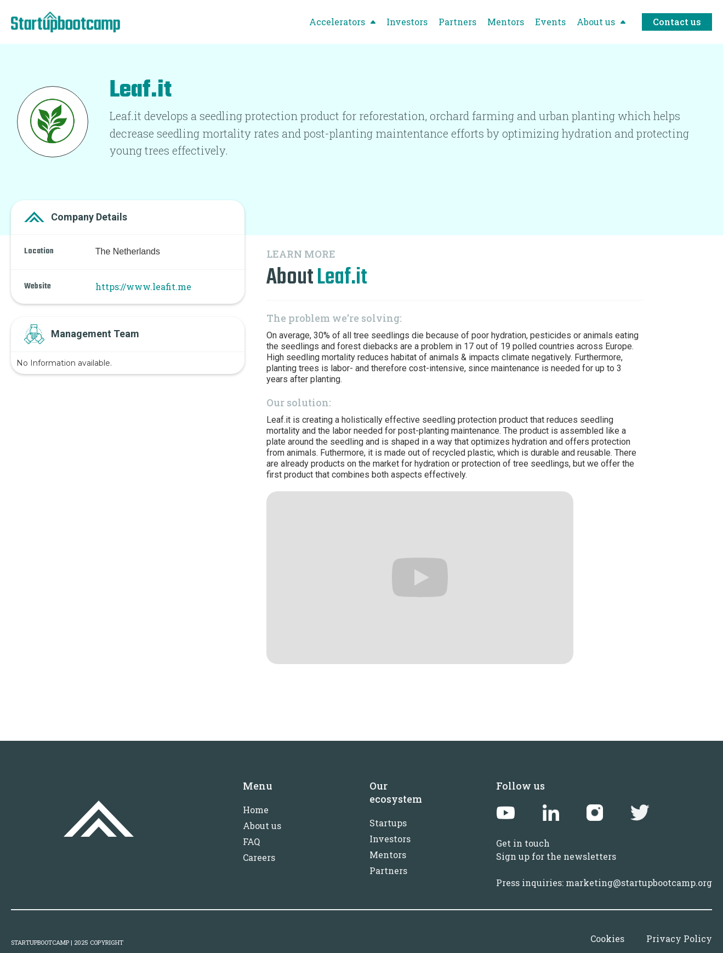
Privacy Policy (679, 938)
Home (256, 809)
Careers (259, 857)
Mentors (387, 854)
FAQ (251, 841)
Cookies (607, 938)
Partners (388, 870)
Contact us (677, 21)
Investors (390, 838)
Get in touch (523, 843)
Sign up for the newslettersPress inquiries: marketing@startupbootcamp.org (604, 869)
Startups (388, 823)
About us (262, 825)
